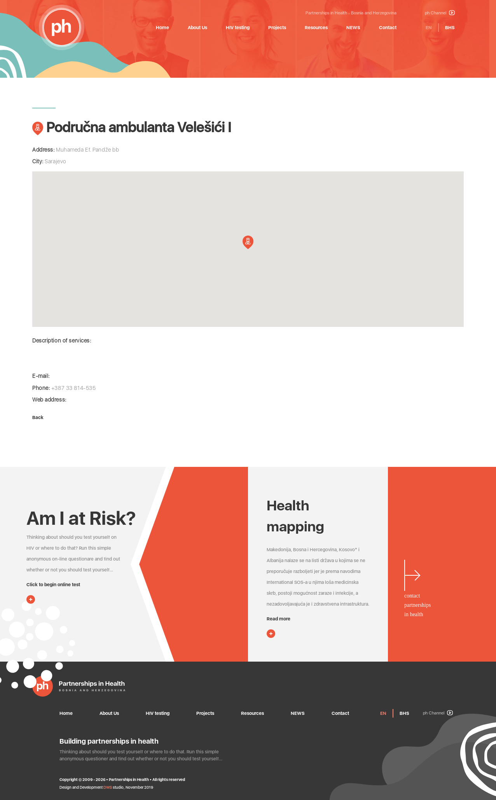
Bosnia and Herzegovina (373, 13)
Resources (316, 27)
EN (429, 27)
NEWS (353, 27)
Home (162, 27)
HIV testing (238, 27)
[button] (248, 242)
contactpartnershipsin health (417, 605)
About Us (197, 27)
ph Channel (440, 13)
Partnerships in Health (326, 13)
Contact (387, 27)
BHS (450, 27)
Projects (277, 27)
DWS (107, 787)
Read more (278, 619)
